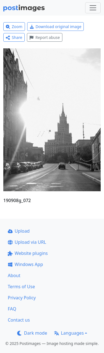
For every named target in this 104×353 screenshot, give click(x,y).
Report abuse (44, 37)
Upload (19, 231)
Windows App (25, 264)
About (14, 275)
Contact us (19, 320)
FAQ (12, 309)
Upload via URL (27, 242)
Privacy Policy (22, 298)
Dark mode (32, 333)
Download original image (56, 26)
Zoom (14, 26)
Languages (69, 333)
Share (14, 37)
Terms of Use (21, 287)
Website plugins (28, 253)
